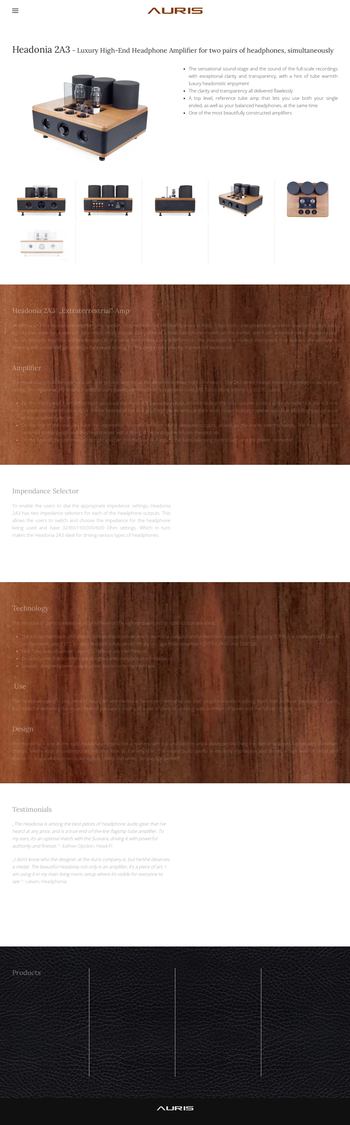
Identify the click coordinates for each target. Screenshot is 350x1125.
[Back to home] (175, 10)
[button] (15, 10)
